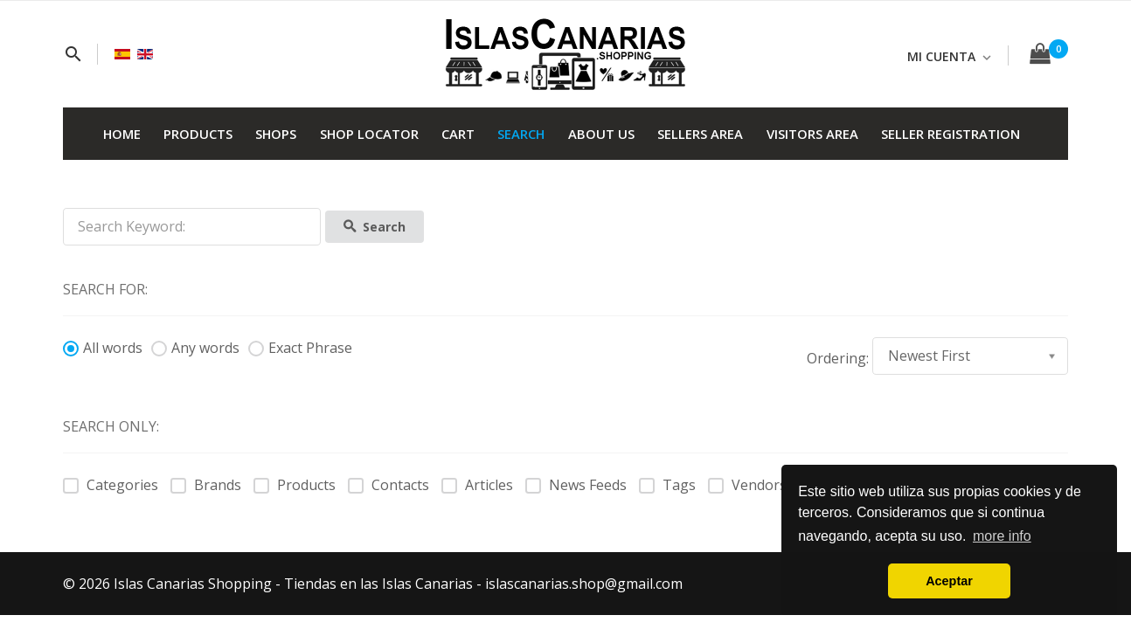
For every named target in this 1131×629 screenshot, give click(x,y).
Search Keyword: (63, 208)
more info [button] (1002, 536)
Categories (110, 484)
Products (294, 484)
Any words (195, 347)
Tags (667, 484)
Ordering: (838, 358)
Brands (205, 484)
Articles (477, 484)
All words (102, 347)
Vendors (747, 484)
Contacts (388, 484)
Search (374, 226)
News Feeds (576, 484)
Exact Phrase (300, 347)
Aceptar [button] (949, 581)
